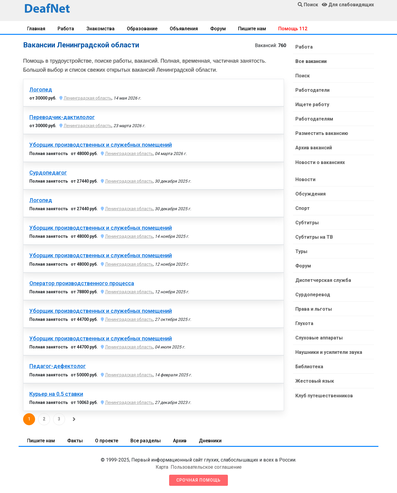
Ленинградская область (88, 98)
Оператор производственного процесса (81, 283)
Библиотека (309, 366)
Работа (66, 28)
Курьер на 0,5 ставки (56, 394)
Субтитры (307, 222)
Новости (305, 179)
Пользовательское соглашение (206, 467)
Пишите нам (252, 28)
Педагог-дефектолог (57, 366)
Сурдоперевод (312, 294)
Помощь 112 (292, 28)
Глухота (304, 323)
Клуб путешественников (324, 395)
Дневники (210, 441)
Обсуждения (310, 193)
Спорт (302, 208)
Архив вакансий (313, 148)
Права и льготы (313, 309)
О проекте (106, 441)
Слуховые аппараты (319, 337)
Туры (301, 251)
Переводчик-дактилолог (62, 117)
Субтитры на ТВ (314, 237)
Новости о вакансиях (320, 162)
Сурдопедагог (48, 173)
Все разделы (145, 441)
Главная (36, 28)
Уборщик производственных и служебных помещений (100, 145)
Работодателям (314, 119)
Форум (218, 28)
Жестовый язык (314, 381)
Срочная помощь (198, 480)
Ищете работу (312, 104)
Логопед (40, 90)
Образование (142, 28)
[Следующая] (74, 419)
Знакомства (100, 28)
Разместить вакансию (321, 133)
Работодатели (312, 90)
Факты (75, 441)
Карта (162, 467)
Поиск (302, 76)
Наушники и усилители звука (328, 352)
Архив (180, 441)
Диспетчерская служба (323, 280)
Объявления (184, 28)
